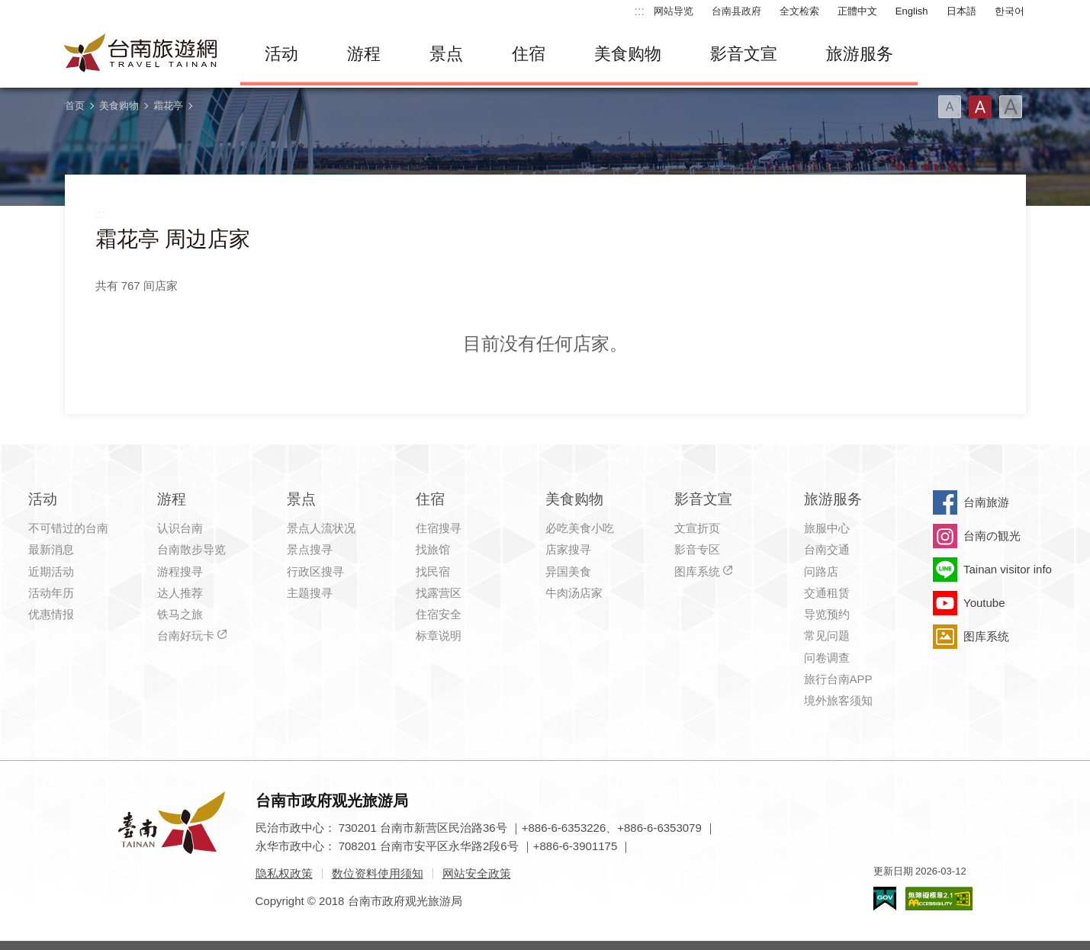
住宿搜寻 (438, 528)
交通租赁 (827, 592)
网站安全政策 (476, 873)
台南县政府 (736, 11)
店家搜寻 (568, 549)
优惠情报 (51, 614)
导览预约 (827, 614)
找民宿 (433, 571)
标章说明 (438, 635)
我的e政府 (884, 898)
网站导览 (673, 11)
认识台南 (180, 528)
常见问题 (827, 635)
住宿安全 (438, 614)
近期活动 (51, 571)
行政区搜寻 (315, 571)
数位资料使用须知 (377, 873)
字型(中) (980, 106)
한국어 (1009, 11)
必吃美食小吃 (579, 528)
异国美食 (568, 571)
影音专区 (697, 549)
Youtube (984, 602)
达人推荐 (180, 592)
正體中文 (857, 11)
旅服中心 (827, 528)
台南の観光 (992, 535)
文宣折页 (697, 528)
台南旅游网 (141, 54)
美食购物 (627, 53)
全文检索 (799, 11)
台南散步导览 (191, 549)
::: (640, 11)
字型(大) (1010, 106)
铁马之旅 (180, 614)
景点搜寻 (310, 549)
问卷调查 (827, 657)
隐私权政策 (284, 873)
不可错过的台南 (68, 528)
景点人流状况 (321, 528)
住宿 (528, 53)
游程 (364, 53)
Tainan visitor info (1007, 569)
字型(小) (949, 106)
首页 (75, 105)
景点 (446, 53)
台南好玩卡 (185, 635)
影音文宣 (743, 53)
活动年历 (51, 592)
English (911, 11)
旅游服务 (859, 53)
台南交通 (827, 549)
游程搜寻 (180, 571)
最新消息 (51, 549)
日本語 (961, 11)
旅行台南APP (838, 678)
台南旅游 (986, 502)
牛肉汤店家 (574, 592)
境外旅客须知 (838, 700)
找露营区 (438, 592)
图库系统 (697, 571)
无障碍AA (939, 898)
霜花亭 (168, 105)
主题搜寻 (310, 592)
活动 (281, 53)
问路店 (821, 571)
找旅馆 (433, 549)
